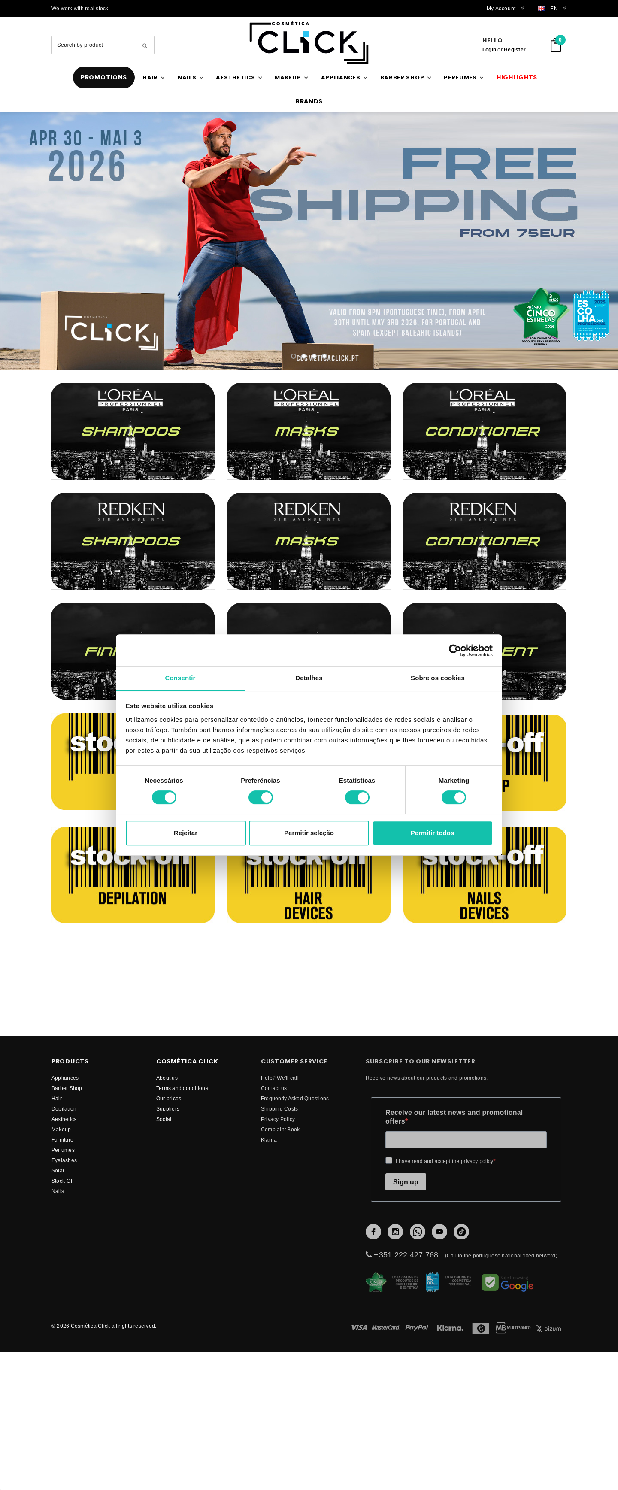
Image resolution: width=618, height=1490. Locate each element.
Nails (58, 1306)
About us (167, 1193)
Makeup (61, 1245)
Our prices (168, 1214)
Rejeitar (185, 832)
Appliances (65, 1193)
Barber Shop (67, 1203)
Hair (57, 1214)
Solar (58, 1286)
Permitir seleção (309, 832)
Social (163, 1234)
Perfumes (63, 1265)
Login (489, 49)
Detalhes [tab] (308, 677)
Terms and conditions (182, 1203)
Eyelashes (64, 1275)
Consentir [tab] (180, 677)
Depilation (64, 1224)
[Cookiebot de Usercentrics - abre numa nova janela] (455, 650)
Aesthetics (64, 1234)
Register (515, 49)
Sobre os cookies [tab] (438, 677)
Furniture (62, 1255)
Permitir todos (432, 832)
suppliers (167, 1224)
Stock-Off (62, 1296)
